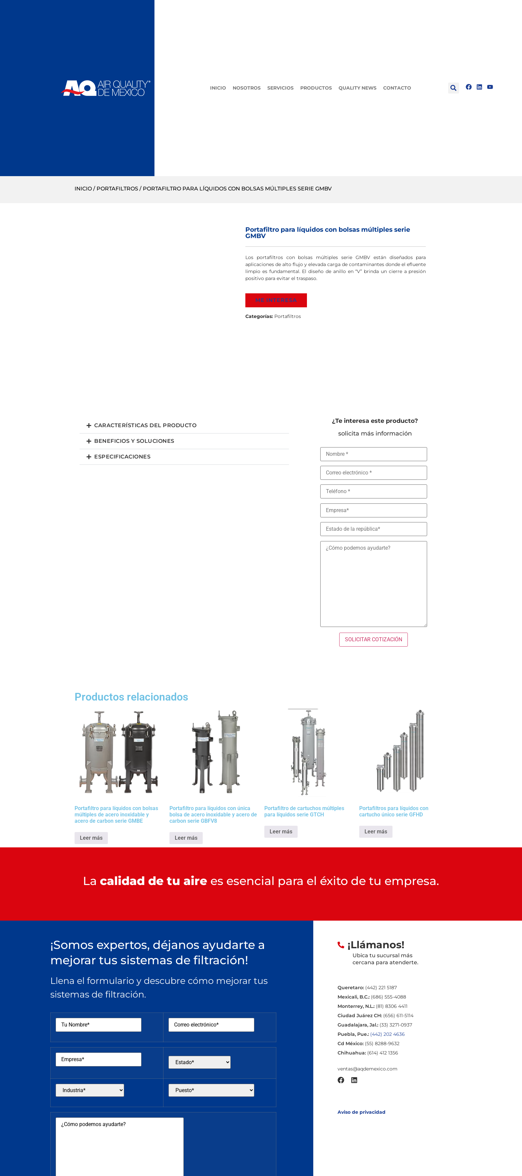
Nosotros (247, 88)
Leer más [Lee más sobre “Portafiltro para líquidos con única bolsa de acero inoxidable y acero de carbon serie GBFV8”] (186, 838)
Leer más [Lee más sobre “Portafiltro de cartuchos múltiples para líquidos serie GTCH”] (281, 831)
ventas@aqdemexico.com (367, 1069)
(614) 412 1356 (382, 1053)
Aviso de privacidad (362, 1112)
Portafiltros (117, 188)
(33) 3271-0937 (396, 1025)
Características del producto (145, 425)
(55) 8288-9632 (382, 1043)
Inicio (218, 88)
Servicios (280, 88)
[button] (453, 88)
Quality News (358, 88)
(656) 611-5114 (398, 1016)
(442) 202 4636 (387, 1034)
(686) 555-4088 (388, 997)
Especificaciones (122, 456)
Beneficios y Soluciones (134, 441)
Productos (316, 88)
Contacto (397, 88)
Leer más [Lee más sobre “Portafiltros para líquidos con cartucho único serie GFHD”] (376, 831)
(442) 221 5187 (381, 988)
